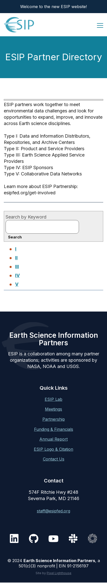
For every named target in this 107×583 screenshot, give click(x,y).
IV (17, 275)
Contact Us (53, 459)
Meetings (53, 409)
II (16, 257)
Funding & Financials (53, 429)
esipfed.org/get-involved (30, 192)
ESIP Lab (53, 399)
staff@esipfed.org (53, 510)
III (17, 266)
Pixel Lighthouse (59, 573)
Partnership (53, 419)
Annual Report (53, 439)
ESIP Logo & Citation (53, 449)
